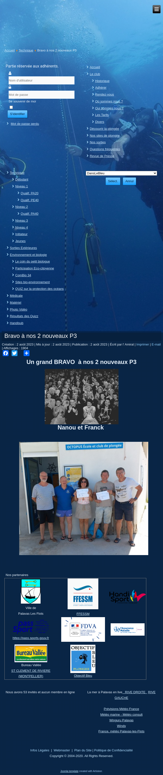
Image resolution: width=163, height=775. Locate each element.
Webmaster (62, 750)
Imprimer (143, 344)
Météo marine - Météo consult (121, 714)
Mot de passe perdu (25, 124)
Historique (102, 81)
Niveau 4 (21, 227)
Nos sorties (98, 142)
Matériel (15, 302)
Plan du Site (82, 750)
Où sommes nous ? (109, 101)
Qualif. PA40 (29, 213)
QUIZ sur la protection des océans (39, 289)
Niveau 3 (21, 220)
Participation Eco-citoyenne (34, 268)
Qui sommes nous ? (109, 108)
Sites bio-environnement (32, 282)
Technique (26, 50)
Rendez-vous (104, 94)
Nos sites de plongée (104, 135)
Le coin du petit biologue (32, 261)
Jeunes (20, 241)
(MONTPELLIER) (30, 676)
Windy (121, 726)
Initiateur (21, 234)
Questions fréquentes (105, 149)
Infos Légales (39, 750)
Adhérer (100, 87)
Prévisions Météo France (121, 709)
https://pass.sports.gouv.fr (31, 638)
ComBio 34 (23, 275)
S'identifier (17, 114)
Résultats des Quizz (24, 316)
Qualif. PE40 (30, 200)
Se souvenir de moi (22, 101)
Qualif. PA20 (29, 193)
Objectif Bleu (83, 675)
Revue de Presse (102, 156)
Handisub (16, 323)
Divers (99, 122)
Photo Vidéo (18, 309)
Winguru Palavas (121, 720)
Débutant (21, 179)
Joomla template (69, 771)
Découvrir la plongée (104, 129)
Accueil (9, 50)
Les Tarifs (102, 115)
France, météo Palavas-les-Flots (121, 731)
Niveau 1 (21, 186)
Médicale (16, 295)
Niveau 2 (21, 207)
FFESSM (82, 614)
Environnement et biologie (28, 255)
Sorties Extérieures (23, 248)
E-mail (156, 344)
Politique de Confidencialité (113, 750)
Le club (95, 74)
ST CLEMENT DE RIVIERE (30, 671)
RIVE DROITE (134, 692)
